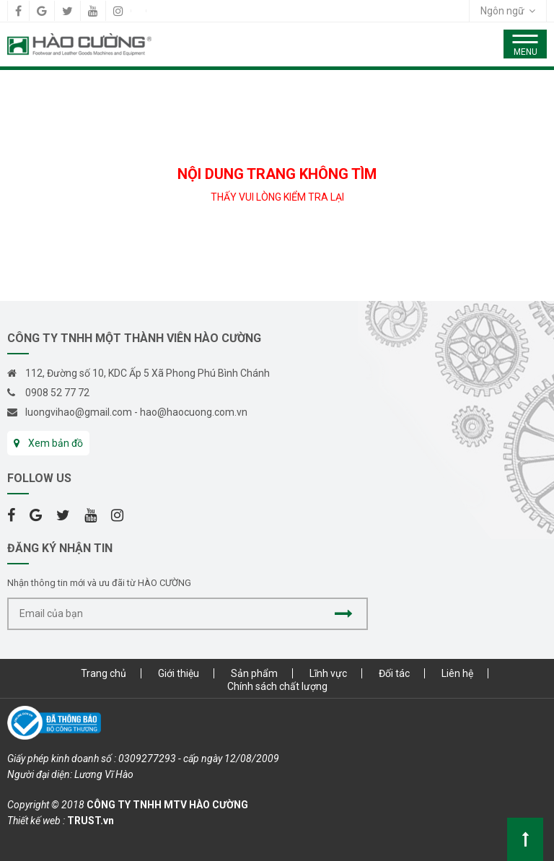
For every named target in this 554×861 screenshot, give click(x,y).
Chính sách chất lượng (277, 686)
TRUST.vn (90, 820)
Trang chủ (103, 673)
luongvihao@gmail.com (78, 412)
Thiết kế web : (36, 820)
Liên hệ (457, 673)
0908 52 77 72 (57, 392)
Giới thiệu (178, 673)
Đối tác (394, 673)
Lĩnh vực (328, 673)
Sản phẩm (254, 673)
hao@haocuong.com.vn (193, 412)
